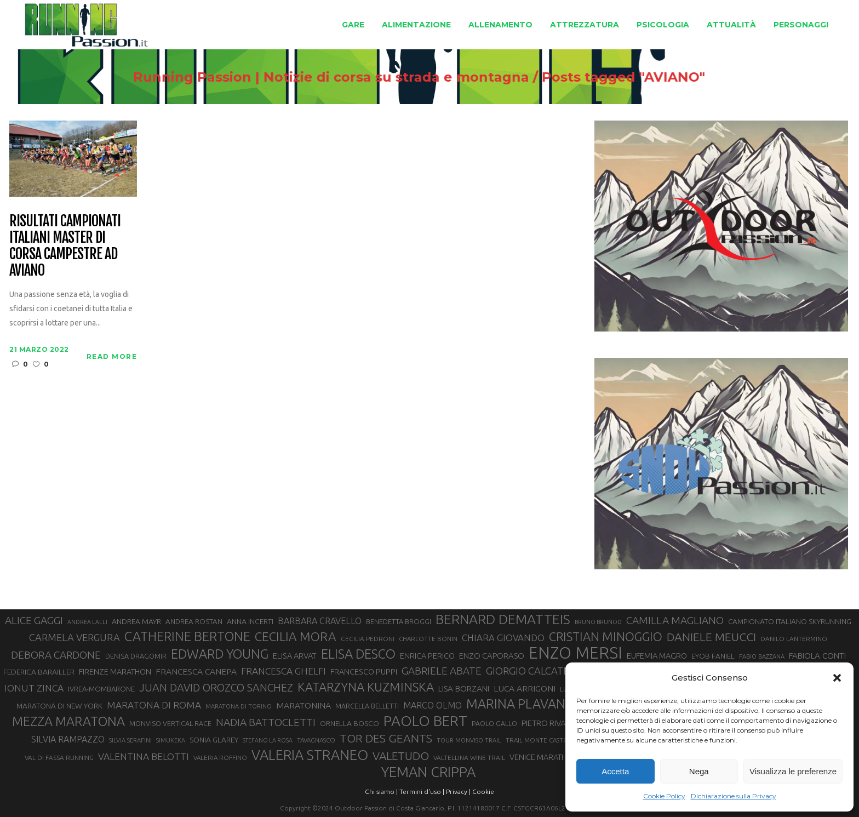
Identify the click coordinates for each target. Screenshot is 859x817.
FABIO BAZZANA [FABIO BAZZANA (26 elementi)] (761, 656)
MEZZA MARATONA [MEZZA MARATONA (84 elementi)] (68, 721)
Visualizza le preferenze (793, 771)
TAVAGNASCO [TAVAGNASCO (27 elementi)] (316, 740)
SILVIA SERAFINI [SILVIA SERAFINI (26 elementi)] (130, 740)
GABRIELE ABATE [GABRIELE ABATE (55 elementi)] (442, 671)
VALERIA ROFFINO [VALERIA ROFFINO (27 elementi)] (220, 757)
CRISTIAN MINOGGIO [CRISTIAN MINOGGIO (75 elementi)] (605, 636)
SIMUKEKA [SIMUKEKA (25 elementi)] (170, 740)
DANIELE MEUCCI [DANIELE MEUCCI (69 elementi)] (711, 636)
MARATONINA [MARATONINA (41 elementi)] (303, 705)
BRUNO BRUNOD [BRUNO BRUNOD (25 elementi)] (598, 622)
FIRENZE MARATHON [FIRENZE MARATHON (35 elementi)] (115, 671)
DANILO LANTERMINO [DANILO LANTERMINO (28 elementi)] (793, 638)
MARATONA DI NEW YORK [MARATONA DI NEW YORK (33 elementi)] (59, 705)
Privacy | (458, 791)
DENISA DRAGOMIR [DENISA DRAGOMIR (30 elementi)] (136, 656)
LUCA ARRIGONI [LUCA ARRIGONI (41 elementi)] (525, 688)
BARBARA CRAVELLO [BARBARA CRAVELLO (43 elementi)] (320, 621)
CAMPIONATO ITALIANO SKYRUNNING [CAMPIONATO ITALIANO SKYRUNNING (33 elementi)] (789, 621)
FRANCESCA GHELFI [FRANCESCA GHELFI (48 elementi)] (283, 671)
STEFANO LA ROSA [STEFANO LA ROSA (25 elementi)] (268, 740)
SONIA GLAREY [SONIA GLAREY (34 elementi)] (214, 739)
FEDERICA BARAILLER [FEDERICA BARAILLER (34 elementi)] (39, 671)
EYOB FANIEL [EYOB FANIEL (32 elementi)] (713, 656)
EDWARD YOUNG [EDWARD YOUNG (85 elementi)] (219, 654)
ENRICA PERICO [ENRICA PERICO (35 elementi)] (427, 656)
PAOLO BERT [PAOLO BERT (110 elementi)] (425, 720)
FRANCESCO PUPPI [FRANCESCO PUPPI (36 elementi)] (363, 671)
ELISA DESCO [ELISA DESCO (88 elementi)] (358, 654)
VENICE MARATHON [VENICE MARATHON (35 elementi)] (543, 757)
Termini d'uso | (421, 791)
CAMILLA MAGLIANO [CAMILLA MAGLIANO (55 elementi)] (675, 620)
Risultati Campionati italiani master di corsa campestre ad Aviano (64, 246)
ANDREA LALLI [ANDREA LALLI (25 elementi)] (87, 622)
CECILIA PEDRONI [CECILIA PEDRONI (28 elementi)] (367, 638)
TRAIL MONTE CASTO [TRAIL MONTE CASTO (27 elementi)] (537, 740)
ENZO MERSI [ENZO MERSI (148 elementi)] (575, 653)
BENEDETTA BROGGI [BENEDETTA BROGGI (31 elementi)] (398, 621)
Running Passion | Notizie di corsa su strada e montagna (326, 77)
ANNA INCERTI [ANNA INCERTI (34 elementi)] (250, 621)
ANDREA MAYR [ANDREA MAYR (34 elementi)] (136, 621)
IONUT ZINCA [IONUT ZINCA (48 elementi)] (34, 688)
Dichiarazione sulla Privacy (733, 796)
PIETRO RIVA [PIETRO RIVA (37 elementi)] (544, 723)
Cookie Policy (664, 796)
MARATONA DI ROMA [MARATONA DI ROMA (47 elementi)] (154, 705)
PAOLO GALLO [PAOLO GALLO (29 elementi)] (494, 723)
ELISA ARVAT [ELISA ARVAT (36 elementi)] (295, 655)
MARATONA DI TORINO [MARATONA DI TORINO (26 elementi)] (238, 706)
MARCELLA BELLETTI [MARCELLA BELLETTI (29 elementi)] (367, 706)
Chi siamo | (381, 791)
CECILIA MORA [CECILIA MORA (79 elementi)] (295, 636)
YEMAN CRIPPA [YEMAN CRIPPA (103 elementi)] (428, 772)
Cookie (483, 791)
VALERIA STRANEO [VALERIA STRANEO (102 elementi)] (309, 755)
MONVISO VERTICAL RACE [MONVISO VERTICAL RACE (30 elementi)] (170, 723)
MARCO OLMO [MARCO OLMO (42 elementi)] (432, 705)
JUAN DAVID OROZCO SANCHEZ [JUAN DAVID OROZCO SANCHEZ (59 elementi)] (216, 688)
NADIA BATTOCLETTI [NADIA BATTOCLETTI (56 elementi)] (266, 722)
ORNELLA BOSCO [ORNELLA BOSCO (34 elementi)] (349, 723)
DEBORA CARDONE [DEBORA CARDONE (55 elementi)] (56, 655)
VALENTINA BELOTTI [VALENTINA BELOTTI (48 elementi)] (143, 756)
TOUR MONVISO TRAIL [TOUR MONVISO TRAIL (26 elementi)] (469, 740)
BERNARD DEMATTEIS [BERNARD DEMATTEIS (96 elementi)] (503, 619)
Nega (699, 771)
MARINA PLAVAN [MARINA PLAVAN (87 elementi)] (515, 703)
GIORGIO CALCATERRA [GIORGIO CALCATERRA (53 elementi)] (537, 671)
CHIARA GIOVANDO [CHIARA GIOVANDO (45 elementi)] (503, 637)
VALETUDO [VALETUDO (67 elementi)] (401, 755)
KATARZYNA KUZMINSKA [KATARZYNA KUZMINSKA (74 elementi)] (365, 687)
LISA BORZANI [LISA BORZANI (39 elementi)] (463, 688)
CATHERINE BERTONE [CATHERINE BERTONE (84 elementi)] (187, 636)
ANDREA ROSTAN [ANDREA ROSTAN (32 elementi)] (193, 622)
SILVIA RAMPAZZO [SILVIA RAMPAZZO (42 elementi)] (68, 739)
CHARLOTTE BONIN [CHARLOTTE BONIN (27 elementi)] (428, 638)
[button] (837, 677)
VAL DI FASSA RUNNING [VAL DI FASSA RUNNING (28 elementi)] (59, 757)
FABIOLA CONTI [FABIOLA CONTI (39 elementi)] (817, 655)
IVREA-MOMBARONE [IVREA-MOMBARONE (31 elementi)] (101, 689)
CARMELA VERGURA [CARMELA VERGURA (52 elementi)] (74, 637)
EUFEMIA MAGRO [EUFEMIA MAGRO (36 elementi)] (657, 655)
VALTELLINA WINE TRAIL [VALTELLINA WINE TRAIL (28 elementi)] (469, 757)
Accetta (615, 771)
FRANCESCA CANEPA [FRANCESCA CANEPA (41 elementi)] (196, 671)
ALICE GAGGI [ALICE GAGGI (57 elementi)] (34, 620)
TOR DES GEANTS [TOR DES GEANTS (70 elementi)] (386, 738)
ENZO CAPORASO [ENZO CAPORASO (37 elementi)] (491, 655)
